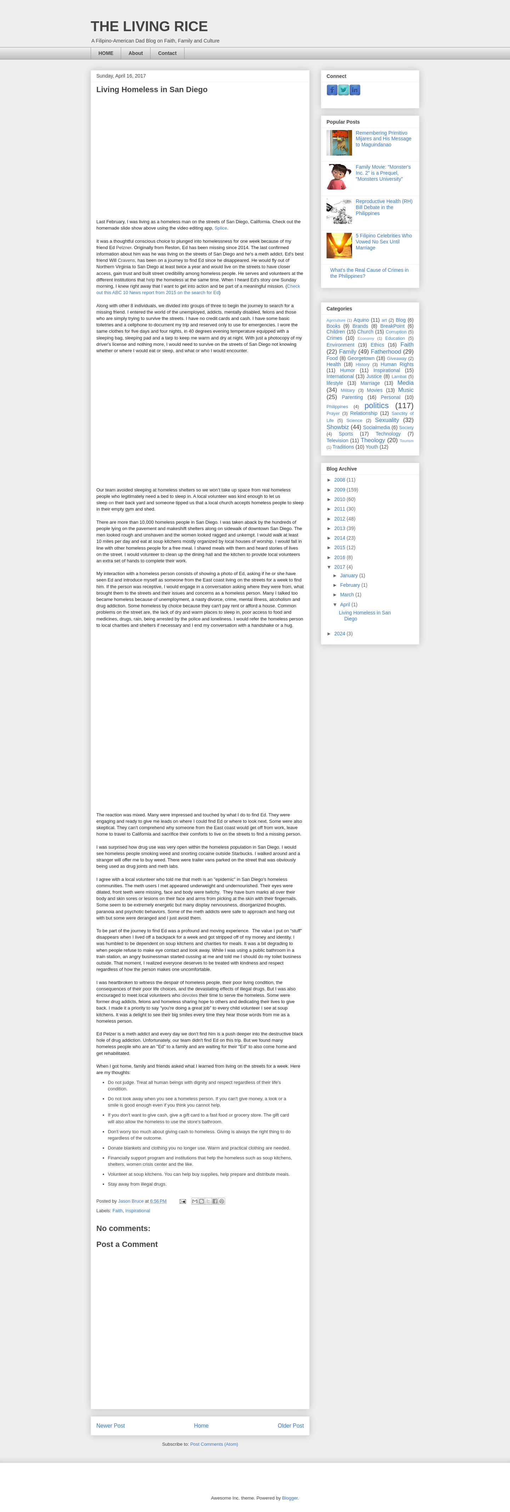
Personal (390, 397)
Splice (221, 228)
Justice (374, 376)
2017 (340, 567)
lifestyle (335, 383)
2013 (340, 528)
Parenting (352, 397)
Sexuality (387, 420)
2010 (340, 499)
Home (201, 1426)
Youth (372, 447)
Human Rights (397, 364)
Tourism (407, 441)
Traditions (343, 447)
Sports (346, 434)
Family (347, 351)
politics (376, 405)
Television (337, 440)
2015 (340, 547)
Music (406, 390)
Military (348, 390)
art (384, 320)
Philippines (337, 406)
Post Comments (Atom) (214, 1444)
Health (334, 364)
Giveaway (397, 358)
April (345, 604)
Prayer (333, 413)
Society (406, 427)
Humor (347, 370)
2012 (340, 519)
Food (332, 358)
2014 (340, 538)
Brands (360, 326)
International (340, 376)
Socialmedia (376, 427)
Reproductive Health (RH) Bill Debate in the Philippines (384, 207)
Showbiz (338, 427)
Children (336, 332)
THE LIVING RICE (149, 26)
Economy (366, 338)
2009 (340, 490)
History (362, 364)
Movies (374, 390)
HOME (105, 53)
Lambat (399, 376)
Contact (167, 53)
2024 (340, 633)
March (347, 594)
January (349, 575)
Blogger (290, 1498)
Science (354, 420)
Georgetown (360, 358)
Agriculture (336, 320)
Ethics (377, 345)
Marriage (370, 383)
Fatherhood (386, 351)
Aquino (361, 320)
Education (395, 338)
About (136, 53)
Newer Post (110, 1426)
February (350, 585)
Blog (401, 320)
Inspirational (137, 1210)
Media (405, 383)
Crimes (334, 338)
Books (333, 326)
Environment (341, 345)
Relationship (364, 413)
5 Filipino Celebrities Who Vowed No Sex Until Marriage (384, 242)
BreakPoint (392, 326)
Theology (373, 440)
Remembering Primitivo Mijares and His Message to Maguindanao (384, 139)
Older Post (291, 1426)
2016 (340, 557)
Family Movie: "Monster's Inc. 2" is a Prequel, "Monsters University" (383, 173)
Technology (388, 434)
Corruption (396, 332)
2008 (340, 480)
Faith (118, 1210)
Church (365, 332)
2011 (340, 509)
